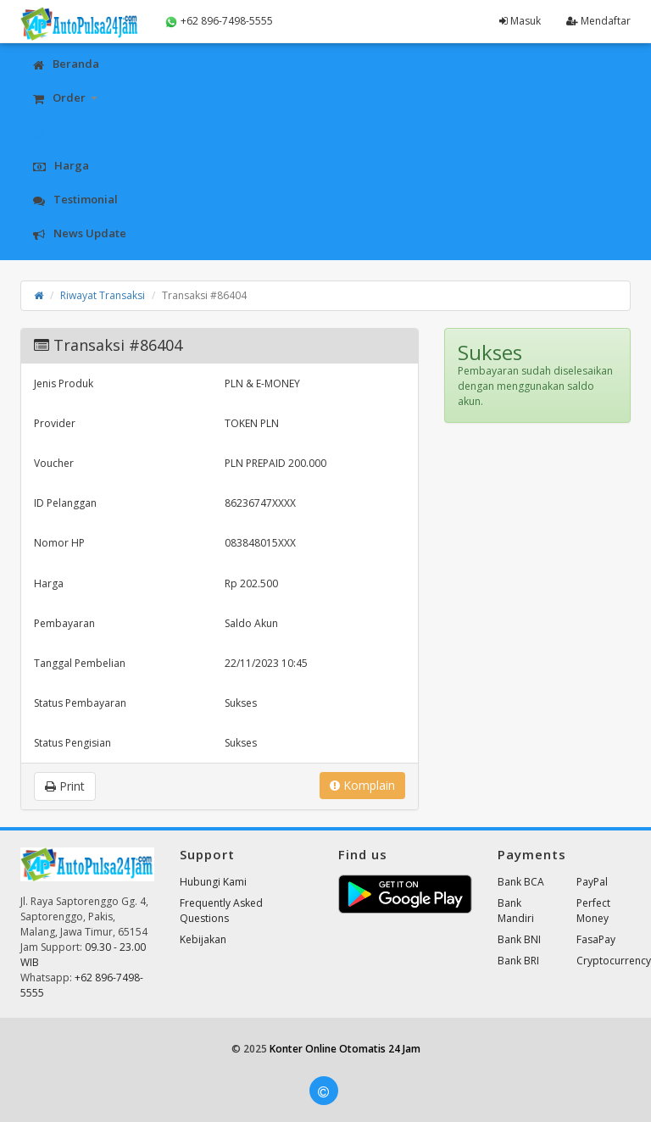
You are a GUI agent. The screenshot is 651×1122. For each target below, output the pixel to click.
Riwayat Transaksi (102, 295)
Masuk (520, 21)
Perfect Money (593, 910)
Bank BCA (521, 882)
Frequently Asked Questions (221, 910)
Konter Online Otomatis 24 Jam (345, 1048)
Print (65, 786)
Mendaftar (598, 21)
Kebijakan (203, 939)
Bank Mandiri (516, 910)
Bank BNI (519, 939)
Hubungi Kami (213, 882)
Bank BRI (518, 960)
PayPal (592, 882)
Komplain (362, 785)
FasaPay (595, 939)
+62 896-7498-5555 (218, 21)
